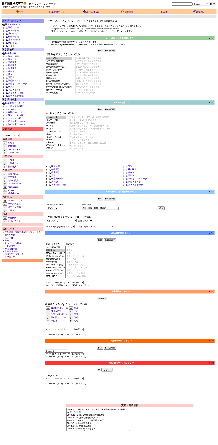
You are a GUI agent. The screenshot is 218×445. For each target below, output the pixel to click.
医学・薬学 (10, 56)
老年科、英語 (76, 261)
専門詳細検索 (92, 12)
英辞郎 (11, 143)
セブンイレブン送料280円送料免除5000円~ (90, 143)
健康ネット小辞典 (59, 89)
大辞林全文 (13, 163)
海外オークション (90, 146)
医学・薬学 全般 (13, 96)
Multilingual (13, 187)
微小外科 (9, 238)
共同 (76, 321)
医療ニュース (11, 27)
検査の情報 (10, 36)
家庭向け (76, 250)
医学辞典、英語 (76, 270)
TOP (21, 12)
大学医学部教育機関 (59, 61)
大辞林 (11, 160)
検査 (76, 253)
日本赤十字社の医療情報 (89, 75)
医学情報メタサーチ (13, 103)
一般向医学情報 (12, 106)
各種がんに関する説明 (89, 69)
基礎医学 (9, 62)
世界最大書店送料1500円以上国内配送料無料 (90, 117)
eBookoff (56, 139)
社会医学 (9, 65)
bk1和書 (56, 125)
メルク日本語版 (55, 247)
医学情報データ (56, 12)
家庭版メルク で (55, 250)
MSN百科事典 (14, 207)
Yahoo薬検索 (59, 92)
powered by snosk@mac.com (176, 441)
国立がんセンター (59, 69)
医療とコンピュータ (14, 83)
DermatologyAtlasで (55, 273)
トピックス (10, 46)
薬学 (7, 74)
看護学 (8, 77)
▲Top (211, 341)
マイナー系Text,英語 (76, 264)
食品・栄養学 (11, 89)
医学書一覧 (10, 257)
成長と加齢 (10, 235)
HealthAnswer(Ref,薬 (55, 267)
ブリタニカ (13, 210)
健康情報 (200, 12)
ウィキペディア (15, 201)
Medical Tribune (58, 311)
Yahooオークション (56, 131)
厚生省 (54, 321)
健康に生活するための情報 (89, 78)
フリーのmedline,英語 (76, 276)
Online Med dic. (15, 184)
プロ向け (76, 247)
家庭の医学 (13, 174)
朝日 (76, 308)
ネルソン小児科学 (13, 243)
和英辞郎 (12, 146)
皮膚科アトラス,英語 (76, 273)
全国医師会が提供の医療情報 (89, 58)
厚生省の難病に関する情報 (89, 72)
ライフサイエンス (16, 149)
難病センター (59, 72)
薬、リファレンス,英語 (76, 267)
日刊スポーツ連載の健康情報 (89, 81)
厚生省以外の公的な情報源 (89, 87)
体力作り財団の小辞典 (89, 89)
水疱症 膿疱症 (11, 251)
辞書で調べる (11, 39)
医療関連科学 (11, 80)
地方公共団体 (59, 64)
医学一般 (9, 59)
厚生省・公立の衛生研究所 (59, 84)
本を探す (9, 109)
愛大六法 (12, 218)
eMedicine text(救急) (55, 264)
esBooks (56, 142)
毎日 (76, 314)
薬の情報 (9, 33)
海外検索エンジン (13, 124)
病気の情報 (10, 30)
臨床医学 (9, 68)
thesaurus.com (14, 153)
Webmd (11, 190)
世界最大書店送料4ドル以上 (90, 123)
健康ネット (59, 78)
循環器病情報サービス (59, 66)
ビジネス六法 (14, 221)
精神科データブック (14, 254)
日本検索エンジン (13, 121)
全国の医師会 (59, 58)
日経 (76, 317)
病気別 (8, 86)
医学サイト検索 (12, 115)
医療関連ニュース (59, 317)
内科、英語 (76, 259)
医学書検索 (9, 53)
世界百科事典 (14, 204)
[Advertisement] (80, 158)
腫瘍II (7, 240)
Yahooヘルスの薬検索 (89, 92)
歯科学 (8, 71)
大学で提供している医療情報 (89, 61)
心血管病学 (10, 246)
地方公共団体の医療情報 (89, 64)
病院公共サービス (13, 112)
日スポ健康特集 (59, 81)
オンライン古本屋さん (90, 140)
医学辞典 (12, 177)
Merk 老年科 (55, 261)
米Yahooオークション (56, 145)
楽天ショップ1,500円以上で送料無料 (90, 120)
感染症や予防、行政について (89, 84)
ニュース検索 (11, 118)
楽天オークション (56, 137)
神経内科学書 (11, 249)
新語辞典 (12, 166)
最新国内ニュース (59, 308)
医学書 (164, 12)
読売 (76, 311)
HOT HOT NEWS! (59, 314)
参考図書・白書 (12, 93)
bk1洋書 (56, 128)
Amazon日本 (56, 117)
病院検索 (129, 12)
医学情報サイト (11, 24)
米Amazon (56, 123)
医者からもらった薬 (55, 256)
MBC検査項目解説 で (55, 253)
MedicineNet (13, 193)
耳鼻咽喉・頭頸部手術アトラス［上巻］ (24, 232)
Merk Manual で (55, 259)
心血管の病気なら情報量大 (89, 66)
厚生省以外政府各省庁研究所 (59, 87)
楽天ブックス (56, 120)
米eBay (56, 148)
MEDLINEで (55, 276)
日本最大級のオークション (90, 131)
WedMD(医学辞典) (55, 270)
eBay (56, 134)
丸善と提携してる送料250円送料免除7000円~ (90, 125)
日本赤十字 (59, 75)
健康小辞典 (13, 180)
